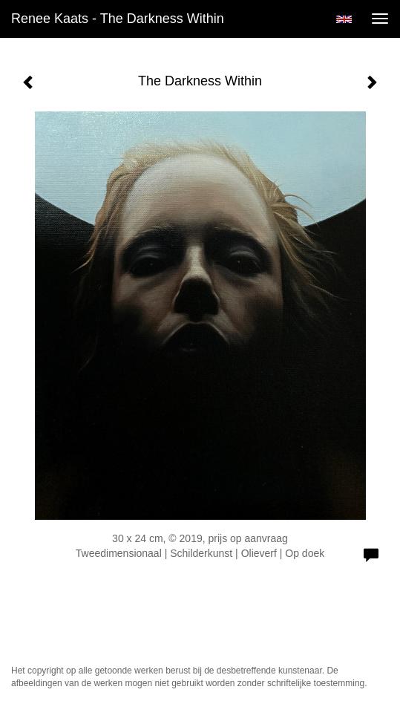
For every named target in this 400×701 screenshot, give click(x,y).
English (344, 19)
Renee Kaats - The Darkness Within (117, 18)
